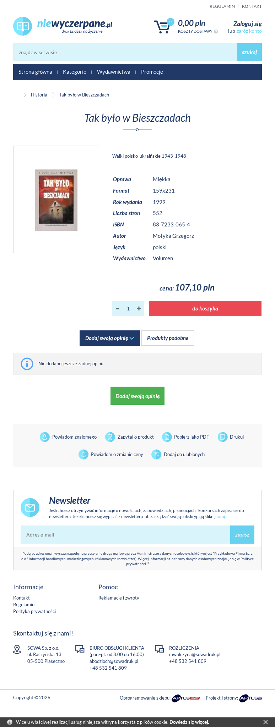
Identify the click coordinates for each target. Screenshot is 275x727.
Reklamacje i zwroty (118, 598)
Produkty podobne (167, 338)
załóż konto (249, 31)
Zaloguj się (247, 23)
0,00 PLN (191, 23)
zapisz (242, 534)
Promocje (152, 71)
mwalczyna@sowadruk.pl (194, 654)
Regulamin (222, 6)
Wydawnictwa (113, 71)
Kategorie (74, 71)
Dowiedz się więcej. (189, 722)
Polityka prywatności (34, 611)
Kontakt (252, 6)
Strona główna (35, 71)
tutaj (220, 516)
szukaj (249, 51)
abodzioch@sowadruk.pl (114, 661)
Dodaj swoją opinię (106, 338)
